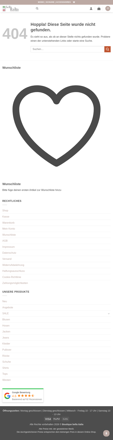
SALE (5, 313)
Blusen (6, 319)
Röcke (5, 356)
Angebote (7, 307)
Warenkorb (8, 222)
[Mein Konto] (91, 8)
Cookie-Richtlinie (11, 277)
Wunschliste (9, 234)
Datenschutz (9, 252)
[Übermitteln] (107, 49)
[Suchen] (37, 8)
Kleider (6, 343)
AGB (5, 240)
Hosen (6, 325)
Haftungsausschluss (13, 271)
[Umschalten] (109, 313)
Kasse (5, 216)
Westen (6, 380)
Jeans (5, 337)
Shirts (5, 368)
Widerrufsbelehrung (13, 265)
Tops (5, 374)
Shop (5, 210)
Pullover (6, 349)
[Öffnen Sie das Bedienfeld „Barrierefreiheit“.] (106, 433)
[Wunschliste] (74, 2)
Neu (4, 301)
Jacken (6, 331)
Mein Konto (8, 228)
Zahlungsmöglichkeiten (15, 283)
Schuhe (6, 361)
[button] (98, 8)
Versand (7, 259)
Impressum (8, 247)
